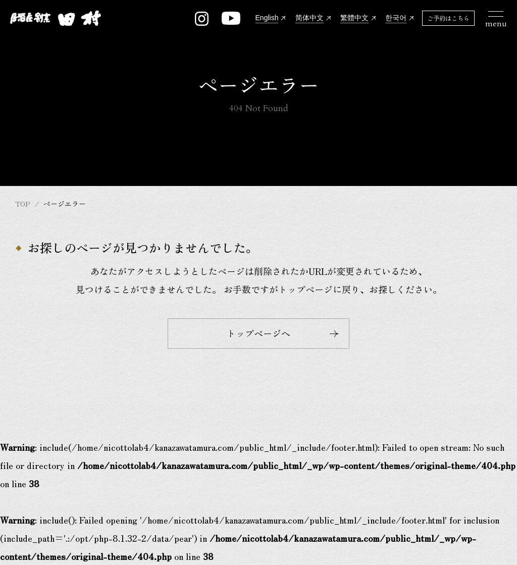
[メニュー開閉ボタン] (496, 18)
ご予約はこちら (448, 18)
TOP (22, 204)
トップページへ (283, 333)
